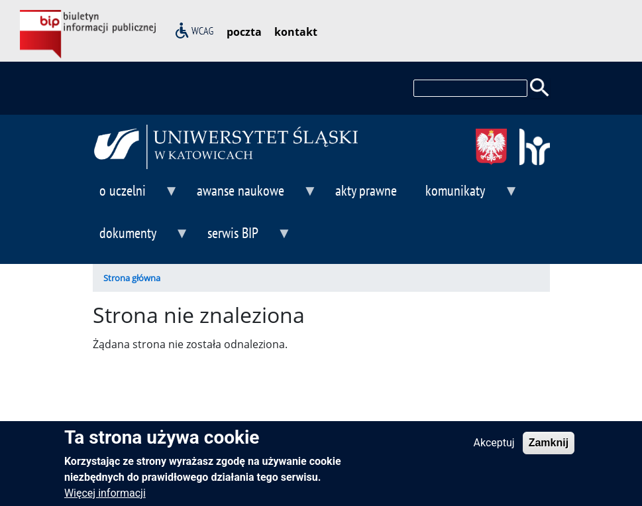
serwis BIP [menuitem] (246, 238)
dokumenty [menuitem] (141, 238)
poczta (244, 32)
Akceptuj (494, 448)
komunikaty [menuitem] (468, 196)
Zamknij (548, 448)
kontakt (295, 32)
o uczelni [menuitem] (136, 196)
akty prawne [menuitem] (366, 190)
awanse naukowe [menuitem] (253, 196)
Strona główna (131, 278)
